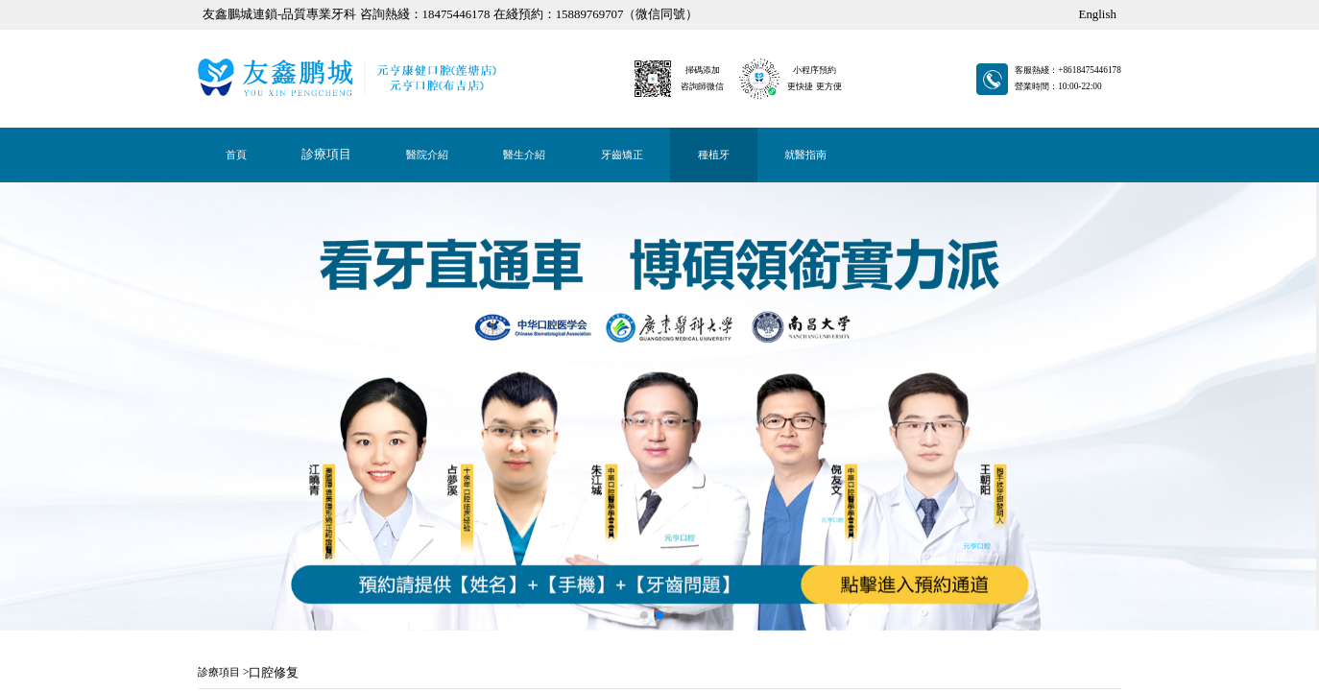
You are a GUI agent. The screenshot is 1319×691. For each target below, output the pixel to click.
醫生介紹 (209, 6)
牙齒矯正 (211, 6)
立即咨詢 (202, 491)
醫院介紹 (207, 6)
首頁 (199, 6)
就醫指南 (216, 6)
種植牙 (214, 6)
